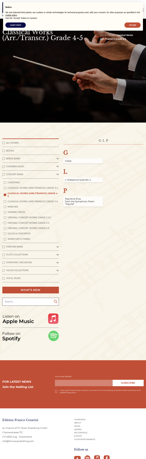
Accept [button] (132, 25)
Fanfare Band (14, 246)
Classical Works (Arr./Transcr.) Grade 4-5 (33, 194)
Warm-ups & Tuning (19, 239)
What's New (31, 290)
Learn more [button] (15, 25)
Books (10, 150)
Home (103, 35)
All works (12, 143)
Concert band (14, 174)
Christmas (14, 182)
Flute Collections (17, 254)
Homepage (80, 419)
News (77, 426)
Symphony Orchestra (19, 262)
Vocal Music (13, 278)
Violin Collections (17, 270)
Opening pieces (16, 212)
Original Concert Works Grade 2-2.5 (29, 217)
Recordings (80, 432)
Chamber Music (15, 166)
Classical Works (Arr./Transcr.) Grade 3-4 (33, 188)
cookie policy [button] (11, 15)
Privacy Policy (74, 390)
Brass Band (13, 158)
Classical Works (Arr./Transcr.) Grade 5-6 (33, 201)
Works (78, 429)
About (77, 423)
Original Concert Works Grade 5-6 (28, 228)
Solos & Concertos (19, 233)
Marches (13, 206)
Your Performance (84, 439)
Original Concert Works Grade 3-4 (28, 223)
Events (78, 436)
